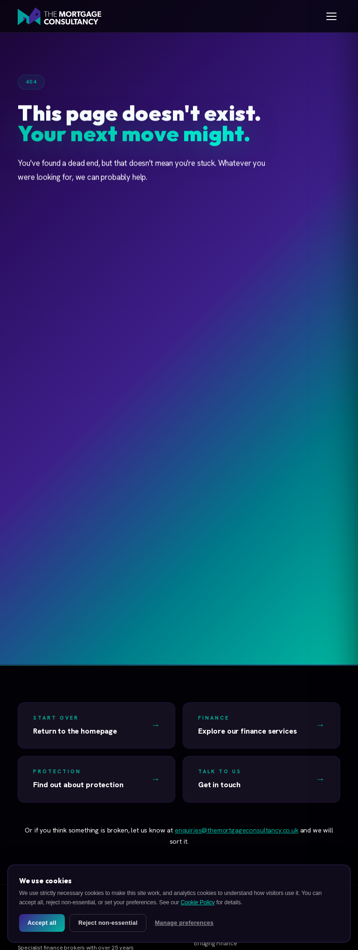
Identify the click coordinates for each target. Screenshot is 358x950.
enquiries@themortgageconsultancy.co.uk (236, 830)
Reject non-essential (108, 923)
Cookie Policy (197, 902)
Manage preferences (184, 923)
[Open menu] (331, 16)
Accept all (42, 923)
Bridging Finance (215, 943)
